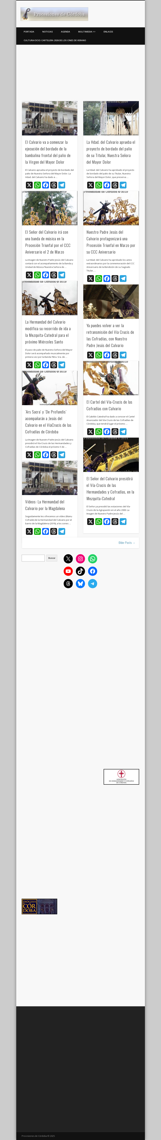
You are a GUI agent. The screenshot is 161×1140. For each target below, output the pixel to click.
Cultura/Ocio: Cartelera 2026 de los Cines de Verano (55, 40)
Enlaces (108, 31)
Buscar (51, 558)
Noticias (47, 31)
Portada (29, 31)
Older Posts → (127, 543)
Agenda (65, 31)
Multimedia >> (86, 31)
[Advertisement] (80, 71)
